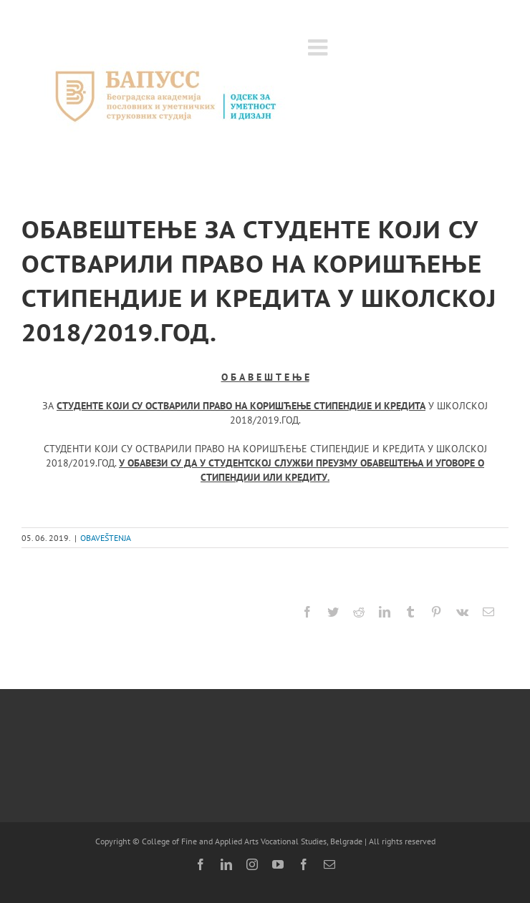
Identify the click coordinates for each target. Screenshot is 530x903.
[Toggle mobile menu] (319, 47)
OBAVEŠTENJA (105, 537)
